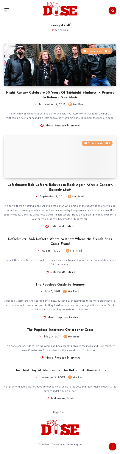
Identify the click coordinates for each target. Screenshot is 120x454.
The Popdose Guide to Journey (60, 284)
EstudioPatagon (72, 444)
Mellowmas (58, 398)
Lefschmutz (58, 226)
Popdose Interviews (67, 125)
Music (49, 125)
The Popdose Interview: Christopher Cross (60, 330)
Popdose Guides (67, 317)
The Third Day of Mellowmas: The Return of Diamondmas (60, 370)
